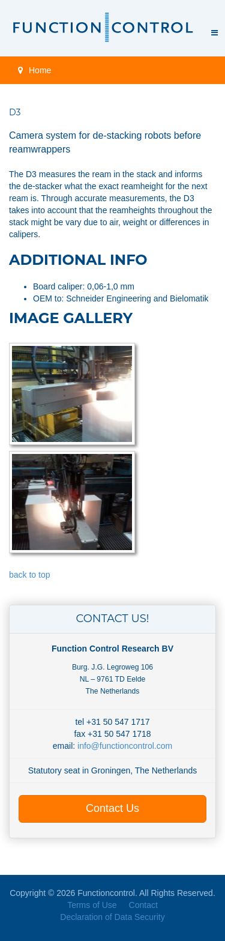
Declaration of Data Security (112, 917)
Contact (143, 905)
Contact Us (112, 808)
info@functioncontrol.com (124, 746)
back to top (29, 574)
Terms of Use (91, 905)
